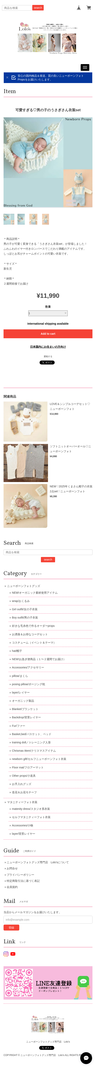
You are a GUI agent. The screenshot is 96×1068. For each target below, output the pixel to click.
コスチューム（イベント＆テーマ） (34, 642)
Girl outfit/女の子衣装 (25, 609)
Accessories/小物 (22, 825)
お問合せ (12, 868)
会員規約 (12, 887)
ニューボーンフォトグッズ (23, 586)
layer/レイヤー (21, 692)
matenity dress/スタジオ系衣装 (31, 808)
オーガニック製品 (23, 700)
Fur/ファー (18, 725)
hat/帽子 (17, 650)
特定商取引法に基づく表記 (23, 880)
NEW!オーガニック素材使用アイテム (35, 592)
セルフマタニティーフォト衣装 (31, 817)
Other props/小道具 (24, 775)
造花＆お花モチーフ (24, 792)
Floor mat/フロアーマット (28, 767)
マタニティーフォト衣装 (22, 802)
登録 (11, 927)
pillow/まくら (20, 675)
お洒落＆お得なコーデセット (30, 634)
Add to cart (48, 333)
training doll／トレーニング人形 (31, 742)
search (38, 7)
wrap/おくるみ (21, 601)
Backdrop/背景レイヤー (26, 717)
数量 (48, 306)
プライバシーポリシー (20, 874)
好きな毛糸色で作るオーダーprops (33, 625)
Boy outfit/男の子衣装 (25, 617)
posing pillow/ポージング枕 (28, 684)
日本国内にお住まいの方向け (48, 346)
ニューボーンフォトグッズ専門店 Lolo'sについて (38, 862)
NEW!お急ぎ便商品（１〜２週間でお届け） (39, 659)
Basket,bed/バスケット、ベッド (31, 734)
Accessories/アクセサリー (28, 667)
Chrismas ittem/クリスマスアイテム (34, 750)
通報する (48, 356)
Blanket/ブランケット (25, 709)
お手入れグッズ (21, 784)
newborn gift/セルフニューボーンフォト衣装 (39, 759)
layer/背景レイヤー (23, 833)
